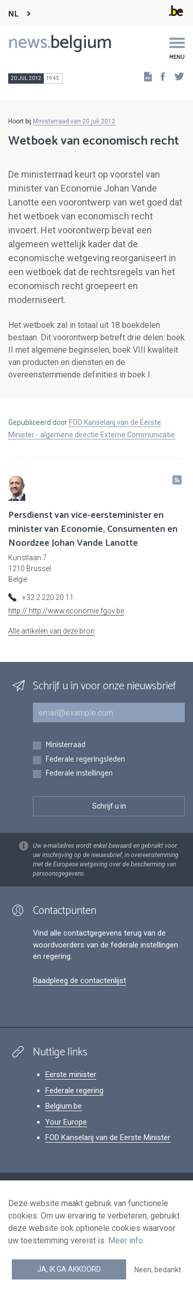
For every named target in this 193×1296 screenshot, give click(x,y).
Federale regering (74, 1090)
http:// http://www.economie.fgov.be (66, 611)
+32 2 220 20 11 (48, 597)
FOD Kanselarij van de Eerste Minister (107, 1137)
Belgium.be (63, 1106)
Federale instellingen (79, 774)
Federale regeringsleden (85, 760)
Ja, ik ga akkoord (69, 1269)
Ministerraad (65, 745)
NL (13, 14)
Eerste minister (70, 1074)
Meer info (125, 1240)
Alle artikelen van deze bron (51, 631)
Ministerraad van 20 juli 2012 (74, 121)
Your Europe (66, 1122)
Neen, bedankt (157, 1270)
